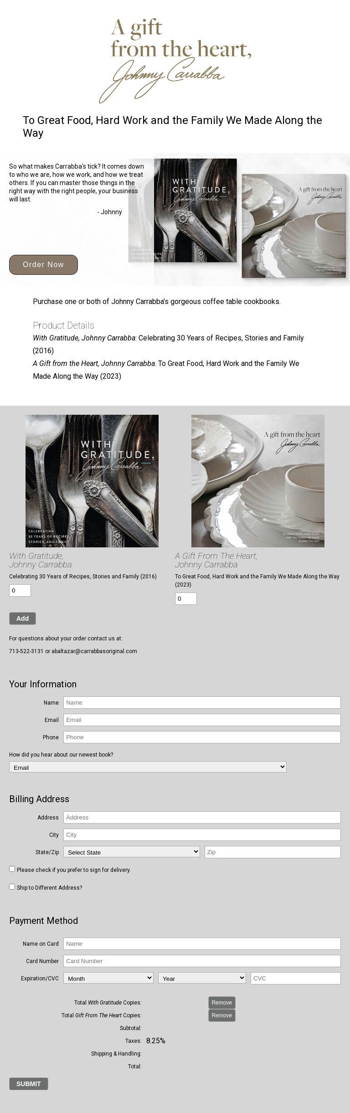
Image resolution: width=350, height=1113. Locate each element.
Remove (221, 1003)
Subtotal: (131, 1028)
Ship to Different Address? (49, 888)
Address (48, 817)
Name (51, 703)
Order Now (43, 264)
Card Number (42, 961)
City (54, 835)
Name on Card (41, 944)
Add (22, 618)
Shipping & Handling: (116, 1054)
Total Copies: (108, 1003)
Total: (135, 1066)
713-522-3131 (26, 651)
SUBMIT (28, 1083)
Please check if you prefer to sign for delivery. (74, 870)
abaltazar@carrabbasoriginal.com (94, 651)
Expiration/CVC (40, 978)
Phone (51, 737)
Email (52, 720)
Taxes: (133, 1041)
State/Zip (47, 852)
